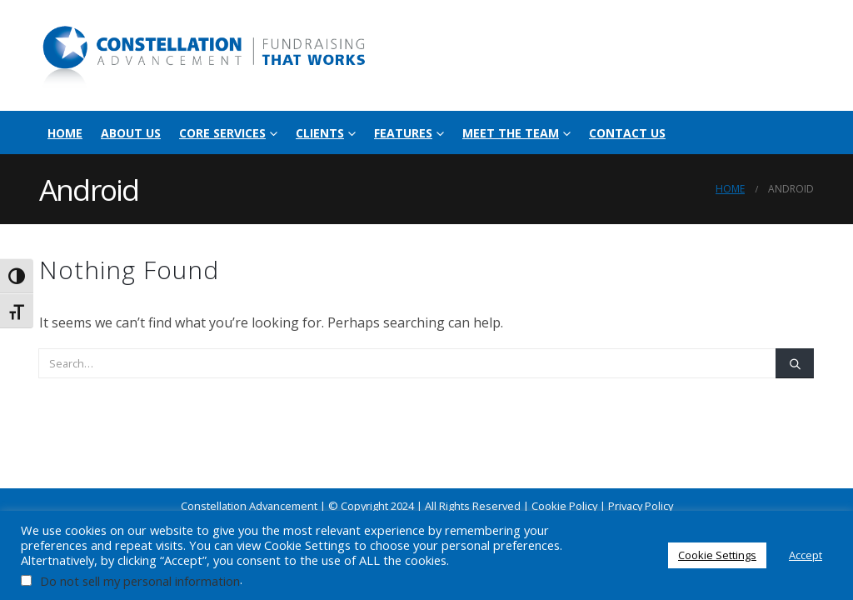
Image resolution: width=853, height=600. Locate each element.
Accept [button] (805, 555)
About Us (131, 133)
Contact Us (627, 133)
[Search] (795, 363)
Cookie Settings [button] (717, 555)
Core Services (222, 133)
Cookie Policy (564, 505)
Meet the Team (510, 133)
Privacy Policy (640, 505)
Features (403, 133)
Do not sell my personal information (140, 580)
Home (64, 133)
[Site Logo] (205, 55)
